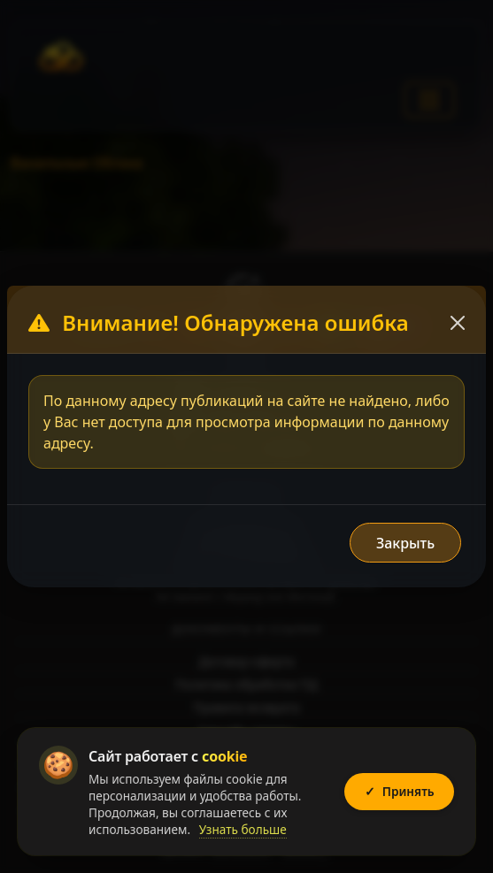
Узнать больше (243, 829)
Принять (400, 791)
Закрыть (405, 543)
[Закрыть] (457, 323)
